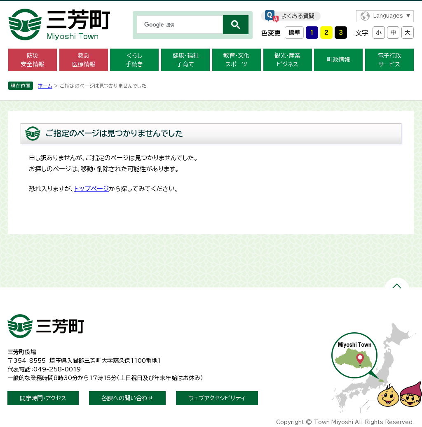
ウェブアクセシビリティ (217, 398)
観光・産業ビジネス (287, 60)
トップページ (91, 189)
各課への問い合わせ (127, 398)
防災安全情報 (32, 60)
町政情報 (338, 60)
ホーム (45, 85)
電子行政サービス (389, 60)
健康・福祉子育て (186, 60)
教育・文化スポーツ (236, 60)
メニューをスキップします (211, 5)
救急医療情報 (83, 60)
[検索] (179, 24)
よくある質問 (297, 16)
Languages (388, 16)
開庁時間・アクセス (43, 398)
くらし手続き (134, 60)
